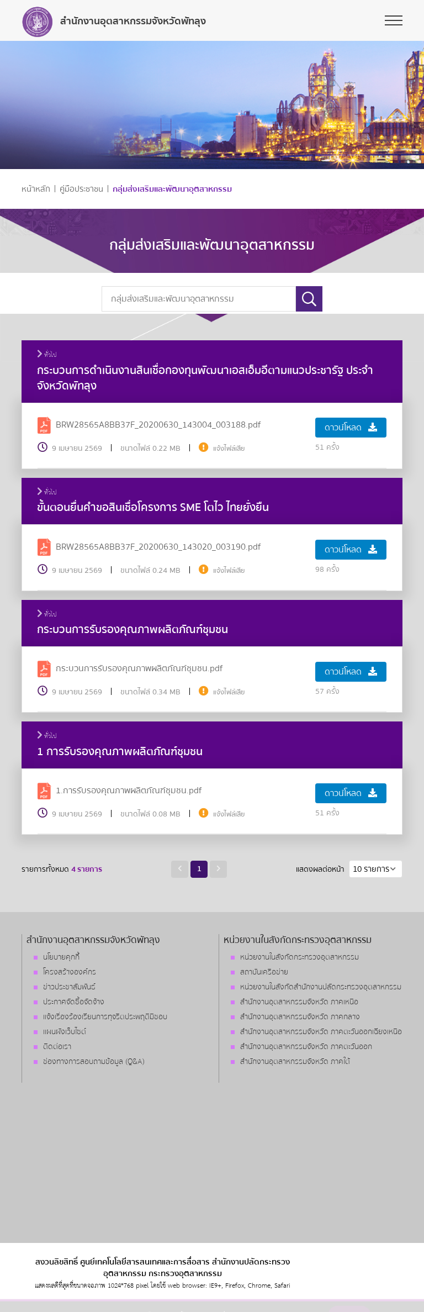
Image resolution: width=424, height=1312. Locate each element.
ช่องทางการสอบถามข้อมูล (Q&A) (94, 1062)
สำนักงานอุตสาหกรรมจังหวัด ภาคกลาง (300, 1017)
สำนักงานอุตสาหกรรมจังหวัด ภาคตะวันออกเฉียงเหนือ (321, 1032)
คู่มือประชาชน (81, 189)
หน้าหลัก (36, 189)
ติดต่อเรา (57, 1047)
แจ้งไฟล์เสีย (229, 448)
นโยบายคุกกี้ (61, 957)
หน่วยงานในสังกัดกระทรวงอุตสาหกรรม (299, 957)
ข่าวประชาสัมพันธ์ (69, 987)
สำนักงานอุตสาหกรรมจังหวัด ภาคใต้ (295, 1062)
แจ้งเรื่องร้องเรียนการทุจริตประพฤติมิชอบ (105, 1017)
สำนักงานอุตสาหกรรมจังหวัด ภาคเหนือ (299, 1002)
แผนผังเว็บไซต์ (64, 1032)
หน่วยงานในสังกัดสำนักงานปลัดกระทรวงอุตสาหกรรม (320, 987)
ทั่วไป (47, 355)
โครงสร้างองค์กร (69, 972)
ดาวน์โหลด (351, 427)
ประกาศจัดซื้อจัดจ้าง (73, 1002)
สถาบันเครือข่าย (264, 972)
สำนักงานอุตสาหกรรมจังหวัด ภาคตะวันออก (306, 1047)
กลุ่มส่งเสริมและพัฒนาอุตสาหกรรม (172, 189)
